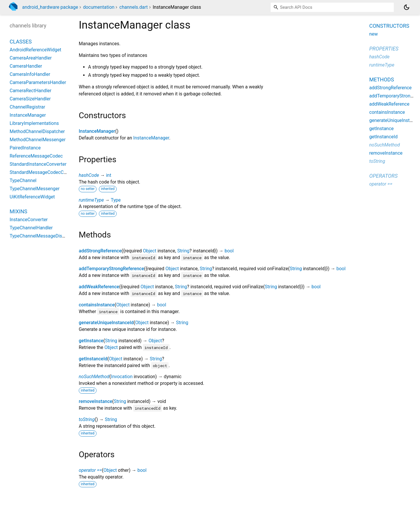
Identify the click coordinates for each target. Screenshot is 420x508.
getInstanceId (93, 359)
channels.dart (133, 7)
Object (149, 251)
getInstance (91, 340)
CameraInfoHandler (30, 74)
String (183, 251)
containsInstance (97, 305)
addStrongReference (100, 251)
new (373, 34)
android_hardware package (50, 7)
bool (229, 251)
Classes (21, 42)
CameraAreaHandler (31, 58)
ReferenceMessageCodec (36, 156)
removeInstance (95, 401)
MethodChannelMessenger (38, 139)
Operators (383, 176)
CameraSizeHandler (30, 99)
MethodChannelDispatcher (37, 131)
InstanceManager (97, 131)
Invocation (121, 376)
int (108, 175)
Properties (383, 49)
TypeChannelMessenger (35, 188)
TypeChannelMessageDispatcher (44, 236)
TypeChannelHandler (31, 228)
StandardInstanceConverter (38, 164)
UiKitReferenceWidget (32, 197)
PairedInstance (25, 148)
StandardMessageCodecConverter (45, 172)
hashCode (89, 175)
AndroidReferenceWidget (35, 50)
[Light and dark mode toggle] (406, 7)
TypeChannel (23, 180)
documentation (99, 7)
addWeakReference (99, 286)
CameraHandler (26, 66)
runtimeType (91, 200)
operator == (90, 470)
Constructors (389, 26)
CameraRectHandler (30, 90)
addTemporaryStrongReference (111, 268)
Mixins (18, 211)
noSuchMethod (94, 376)
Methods (381, 79)
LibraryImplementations (34, 123)
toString (86, 419)
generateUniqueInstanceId (106, 322)
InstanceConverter (29, 219)
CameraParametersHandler (38, 82)
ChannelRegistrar (27, 107)
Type (116, 200)
